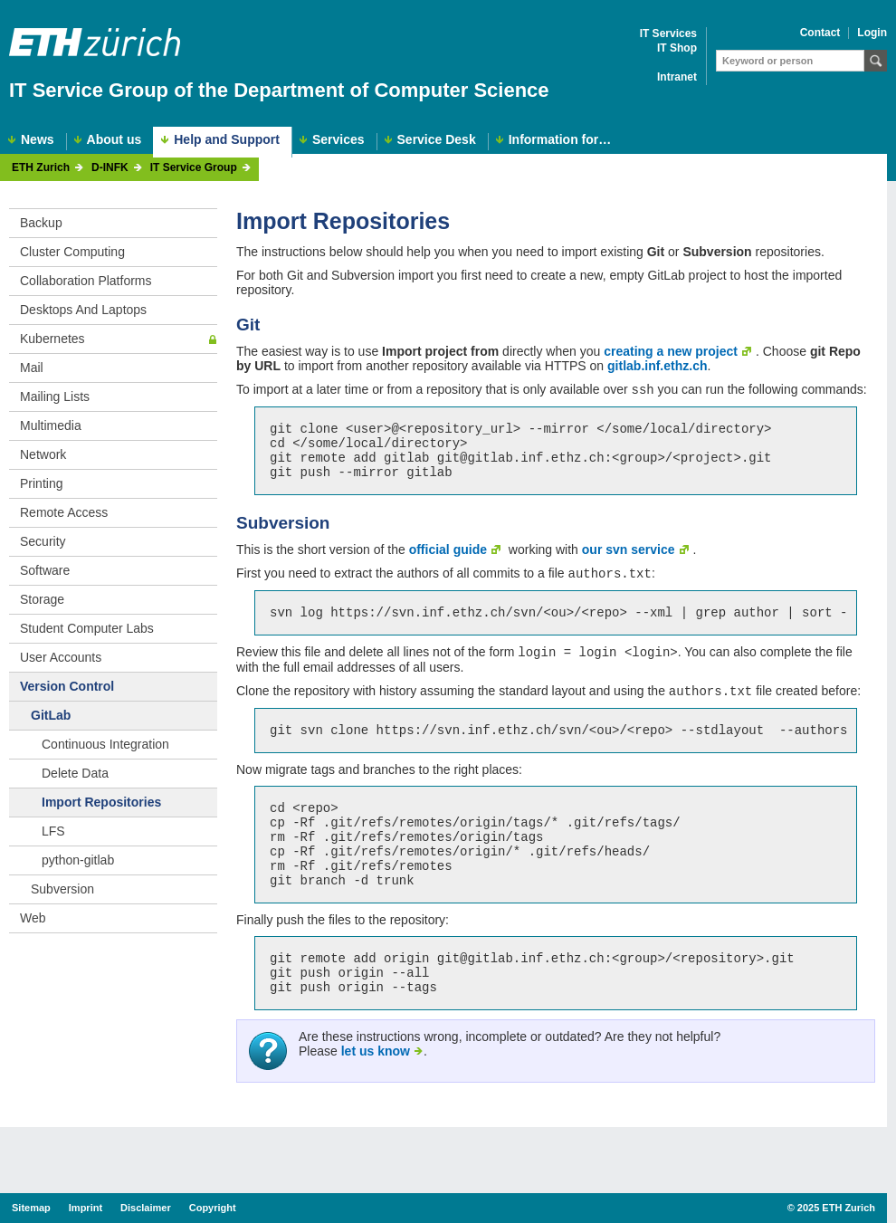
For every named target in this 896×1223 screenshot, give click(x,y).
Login (872, 33)
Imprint (85, 1207)
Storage (42, 599)
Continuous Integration (105, 744)
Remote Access (64, 512)
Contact (820, 33)
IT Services (668, 34)
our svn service (628, 562)
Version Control (67, 686)
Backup (41, 222)
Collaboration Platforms (86, 280)
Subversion (62, 889)
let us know (375, 1099)
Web (33, 918)
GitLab (51, 715)
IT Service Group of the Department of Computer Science (279, 90)
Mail (31, 367)
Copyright (212, 1207)
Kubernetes (52, 338)
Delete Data (75, 773)
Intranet (677, 77)
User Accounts (60, 657)
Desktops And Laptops (83, 309)
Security (43, 541)
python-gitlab (78, 860)
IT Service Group (193, 168)
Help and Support (227, 139)
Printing (41, 483)
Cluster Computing (72, 251)
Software (45, 570)
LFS (53, 831)
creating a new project (671, 351)
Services (338, 140)
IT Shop (677, 48)
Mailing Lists (55, 396)
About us (114, 140)
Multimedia (50, 425)
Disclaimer (145, 1207)
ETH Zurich (41, 168)
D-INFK (110, 168)
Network (43, 454)
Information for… (560, 140)
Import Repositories (101, 802)
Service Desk (436, 140)
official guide (448, 562)
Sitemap (31, 1207)
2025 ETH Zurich (836, 1207)
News (37, 140)
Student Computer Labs (87, 628)
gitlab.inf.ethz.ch (657, 365)
